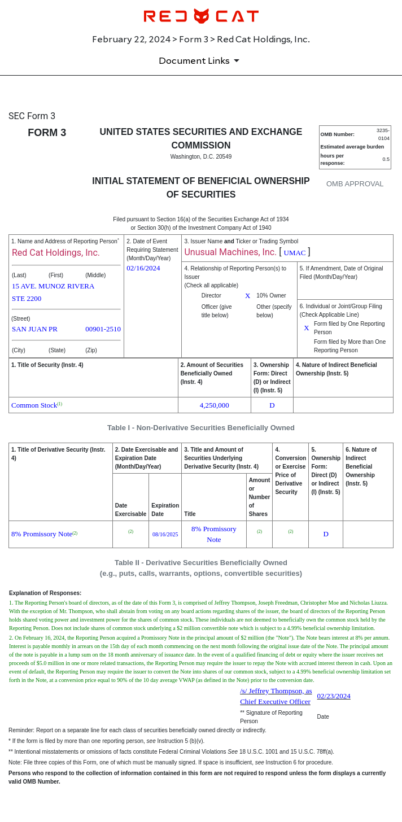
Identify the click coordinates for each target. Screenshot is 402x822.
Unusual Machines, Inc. (230, 252)
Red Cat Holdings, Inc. (56, 252)
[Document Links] (201, 60)
